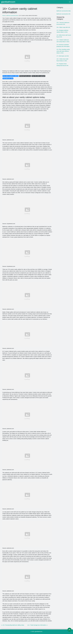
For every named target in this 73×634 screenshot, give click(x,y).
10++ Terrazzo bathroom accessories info (63, 23)
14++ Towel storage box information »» (37, 625)
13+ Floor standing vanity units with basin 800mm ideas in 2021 (63, 51)
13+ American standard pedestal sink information (63, 45)
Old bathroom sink (8, 78)
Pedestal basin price (25, 76)
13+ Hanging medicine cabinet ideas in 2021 (62, 31)
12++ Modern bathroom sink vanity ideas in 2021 (63, 40)
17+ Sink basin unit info (63, 56)
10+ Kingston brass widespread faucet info (62, 64)
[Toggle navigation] (70, 1)
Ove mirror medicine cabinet (10, 76)
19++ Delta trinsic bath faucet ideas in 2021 (62, 59)
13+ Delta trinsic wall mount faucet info (64, 36)
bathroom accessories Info (63, 14)
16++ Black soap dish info (63, 27)
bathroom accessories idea (64, 11)
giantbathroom (8, 2)
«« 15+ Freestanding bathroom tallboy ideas (12, 625)
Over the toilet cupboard (38, 76)
